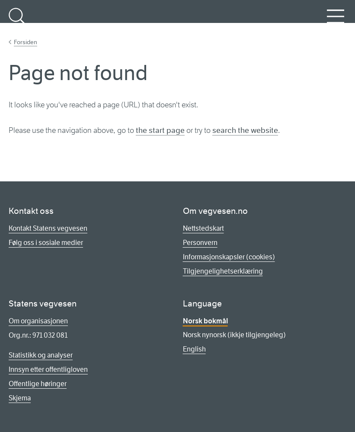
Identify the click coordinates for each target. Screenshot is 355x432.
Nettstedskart (203, 228)
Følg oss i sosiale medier (46, 243)
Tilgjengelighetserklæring (223, 271)
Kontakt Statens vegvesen (48, 228)
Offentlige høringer (38, 384)
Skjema (20, 398)
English (194, 349)
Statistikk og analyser (41, 355)
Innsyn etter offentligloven (48, 369)
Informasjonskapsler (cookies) (229, 257)
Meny (335, 21)
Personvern (200, 243)
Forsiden (25, 42)
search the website (245, 130)
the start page (160, 130)
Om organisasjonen (38, 321)
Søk (17, 21)
